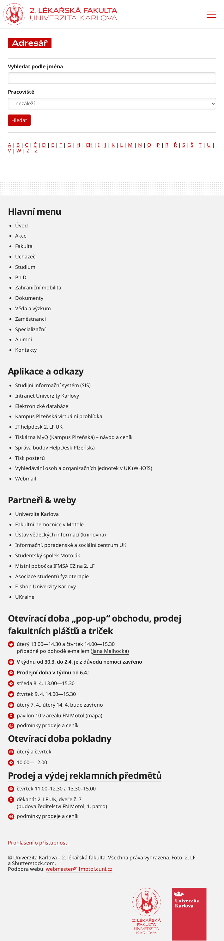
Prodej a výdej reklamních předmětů (84, 775)
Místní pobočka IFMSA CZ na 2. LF (54, 565)
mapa (94, 715)
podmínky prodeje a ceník (48, 725)
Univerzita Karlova (37, 514)
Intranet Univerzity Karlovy (47, 395)
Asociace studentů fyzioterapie (52, 576)
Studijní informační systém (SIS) (53, 385)
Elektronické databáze (41, 406)
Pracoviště (21, 92)
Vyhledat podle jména (35, 66)
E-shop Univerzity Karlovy (45, 586)
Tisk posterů (30, 458)
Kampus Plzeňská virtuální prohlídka (58, 416)
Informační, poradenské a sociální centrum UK (70, 545)
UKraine (24, 596)
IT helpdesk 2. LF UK (39, 426)
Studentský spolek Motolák (47, 555)
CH (89, 144)
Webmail (25, 478)
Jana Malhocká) (111, 650)
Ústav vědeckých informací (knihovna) (60, 534)
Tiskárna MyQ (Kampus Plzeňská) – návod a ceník (74, 437)
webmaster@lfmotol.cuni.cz (79, 868)
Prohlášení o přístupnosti (38, 842)
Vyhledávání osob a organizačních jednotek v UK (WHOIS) (83, 468)
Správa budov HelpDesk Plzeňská (55, 447)
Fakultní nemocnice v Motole (49, 524)
